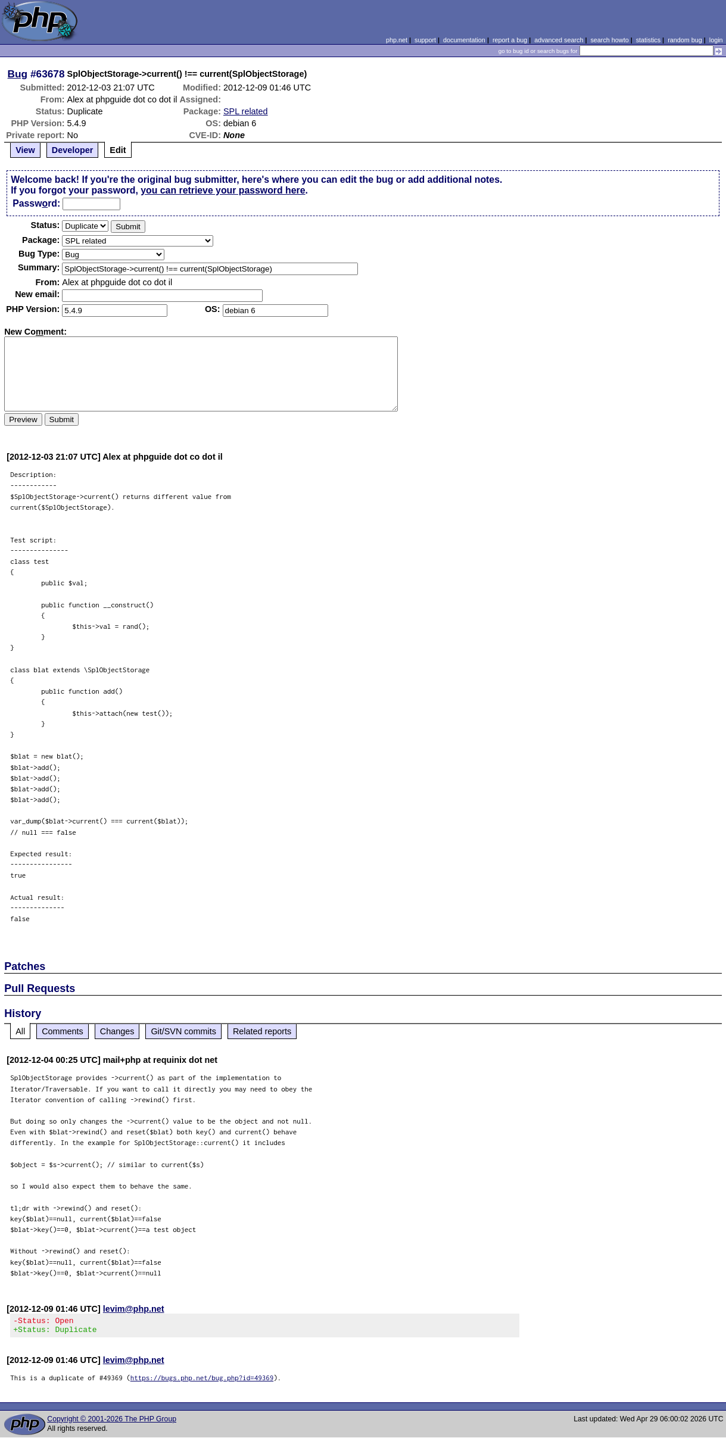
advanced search (558, 39)
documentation (464, 39)
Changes (117, 1031)
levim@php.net (133, 1309)
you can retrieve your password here (223, 190)
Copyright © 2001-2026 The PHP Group (111, 1422)
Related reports (262, 1031)
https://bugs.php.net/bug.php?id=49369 (202, 1381)
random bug (685, 39)
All (20, 1031)
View (25, 150)
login (716, 39)
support (425, 39)
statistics (648, 39)
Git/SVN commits (183, 1031)
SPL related (245, 111)
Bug (18, 74)
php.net (396, 39)
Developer (73, 150)
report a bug (510, 39)
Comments (62, 1031)
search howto (609, 39)
